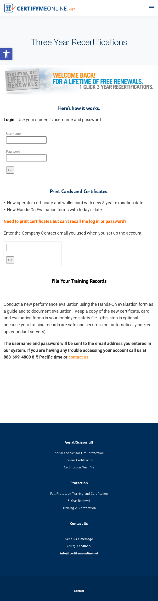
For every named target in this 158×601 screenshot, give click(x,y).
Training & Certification (79, 508)
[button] (6, 54)
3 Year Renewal (79, 501)
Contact (79, 591)
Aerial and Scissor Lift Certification (79, 453)
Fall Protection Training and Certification (79, 493)
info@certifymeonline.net (79, 553)
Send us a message (79, 539)
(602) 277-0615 (79, 546)
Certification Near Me (79, 467)
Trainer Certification (79, 460)
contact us (78, 357)
